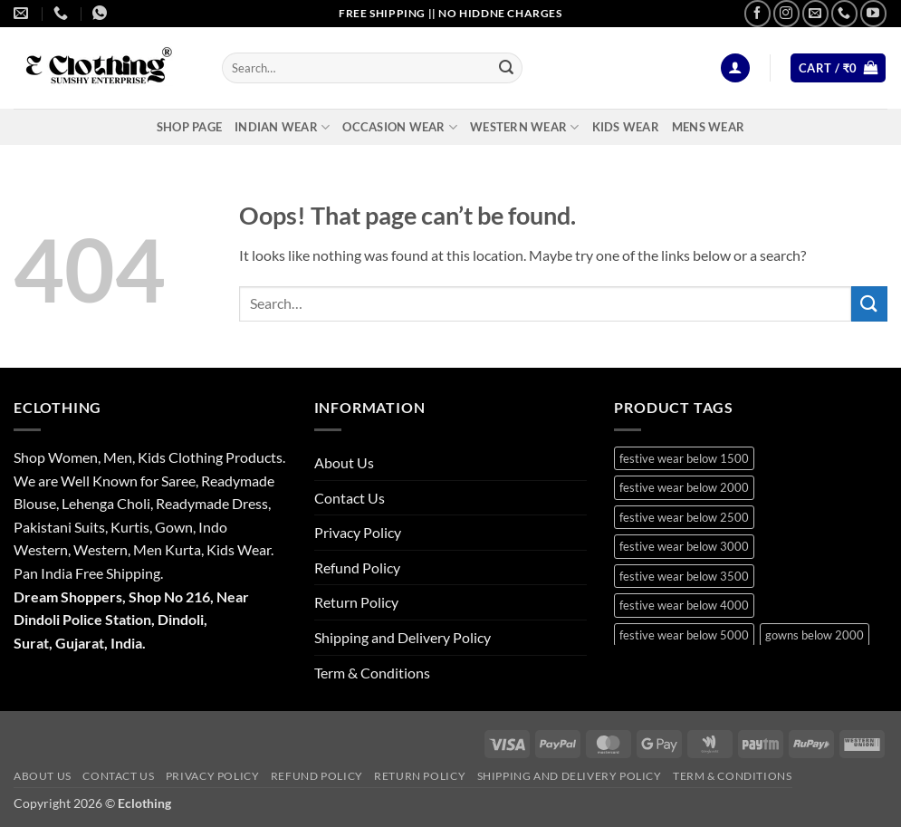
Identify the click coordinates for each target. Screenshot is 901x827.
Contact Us (349, 497)
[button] (735, 68)
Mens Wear (708, 127)
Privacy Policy (357, 532)
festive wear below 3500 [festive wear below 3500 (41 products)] (684, 576)
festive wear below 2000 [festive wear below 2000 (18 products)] (684, 487)
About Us (344, 462)
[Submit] (506, 68)
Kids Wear (625, 127)
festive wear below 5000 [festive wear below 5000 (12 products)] (684, 635)
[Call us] (844, 13)
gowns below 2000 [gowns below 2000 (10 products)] (814, 635)
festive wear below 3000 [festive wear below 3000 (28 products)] (684, 546)
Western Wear (525, 127)
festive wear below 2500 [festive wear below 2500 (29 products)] (684, 517)
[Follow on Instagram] (786, 13)
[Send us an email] (815, 13)
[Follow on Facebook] (757, 13)
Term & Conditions (372, 672)
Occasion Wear (399, 127)
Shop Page (189, 127)
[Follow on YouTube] (873, 13)
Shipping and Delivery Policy (402, 637)
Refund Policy (357, 567)
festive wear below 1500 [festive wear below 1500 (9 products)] (684, 458)
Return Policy (356, 602)
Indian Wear (282, 127)
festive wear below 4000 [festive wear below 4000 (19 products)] (684, 605)
